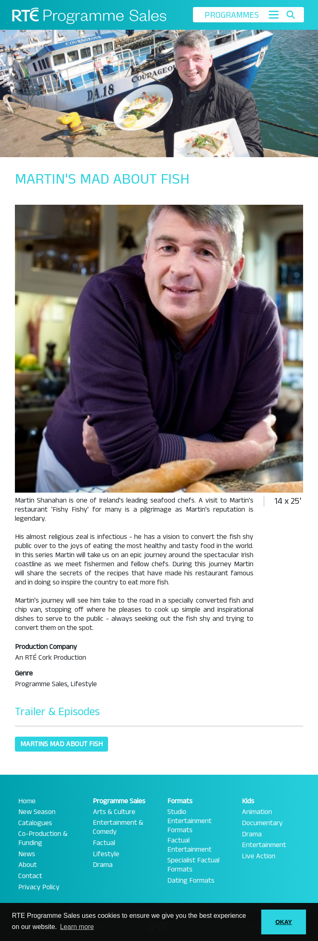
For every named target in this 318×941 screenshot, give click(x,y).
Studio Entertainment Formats (189, 821)
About (27, 864)
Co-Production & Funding (42, 838)
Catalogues (35, 823)
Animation (257, 811)
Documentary (262, 823)
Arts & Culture (114, 811)
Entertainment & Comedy (118, 827)
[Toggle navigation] (273, 15)
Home (27, 801)
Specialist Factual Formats (193, 865)
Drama (103, 864)
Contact (30, 876)
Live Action (258, 856)
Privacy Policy (39, 887)
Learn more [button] (77, 926)
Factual (104, 843)
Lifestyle (106, 854)
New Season (36, 811)
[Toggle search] (290, 14)
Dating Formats (190, 880)
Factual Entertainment (189, 845)
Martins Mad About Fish (61, 744)
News (26, 854)
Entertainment (264, 845)
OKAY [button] (283, 922)
